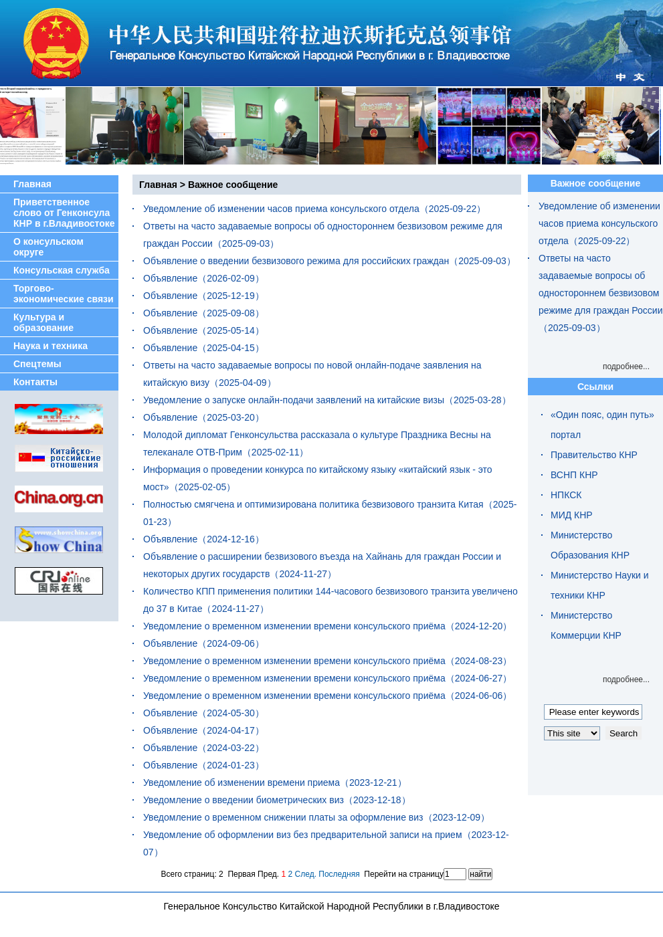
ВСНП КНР (574, 475)
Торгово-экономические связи (63, 293)
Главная (32, 184)
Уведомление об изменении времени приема (241, 782)
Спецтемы (37, 363)
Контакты (35, 382)
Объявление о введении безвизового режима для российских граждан (296, 260)
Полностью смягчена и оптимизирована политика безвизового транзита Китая (313, 504)
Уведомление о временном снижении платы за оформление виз (283, 817)
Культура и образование (43, 322)
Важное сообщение (233, 184)
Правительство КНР (594, 454)
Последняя (338, 874)
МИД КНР (572, 515)
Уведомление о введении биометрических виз (243, 800)
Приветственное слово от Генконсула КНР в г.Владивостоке (64, 213)
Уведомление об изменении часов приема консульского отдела (281, 208)
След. (305, 874)
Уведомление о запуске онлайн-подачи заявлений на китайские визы (293, 400)
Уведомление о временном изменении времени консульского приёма (294, 626)
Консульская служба (61, 270)
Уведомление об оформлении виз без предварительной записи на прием (302, 834)
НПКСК (566, 495)
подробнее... (626, 366)
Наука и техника (50, 345)
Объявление (170, 278)
